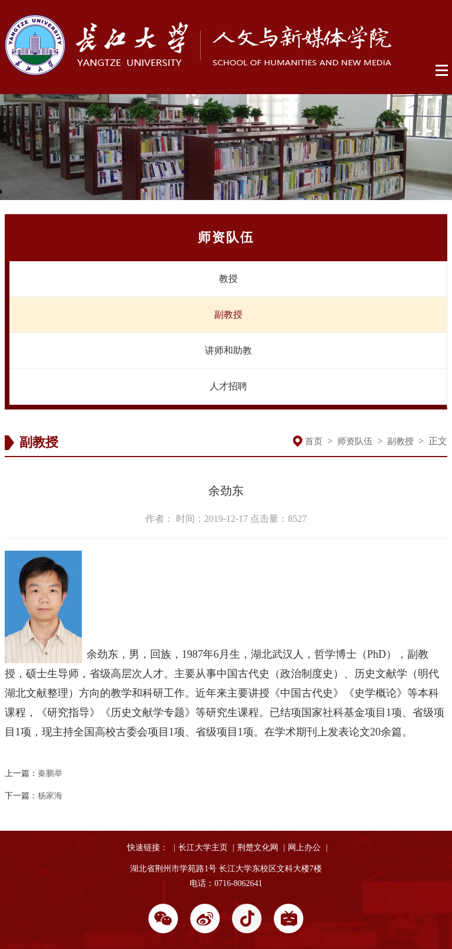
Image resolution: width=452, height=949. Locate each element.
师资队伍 (355, 441)
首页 (314, 441)
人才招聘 (228, 386)
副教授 (228, 314)
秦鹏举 (50, 773)
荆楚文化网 (257, 847)
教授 (228, 279)
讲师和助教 (228, 350)
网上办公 (304, 847)
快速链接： (147, 847)
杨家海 (50, 795)
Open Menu (442, 70)
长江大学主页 (203, 847)
